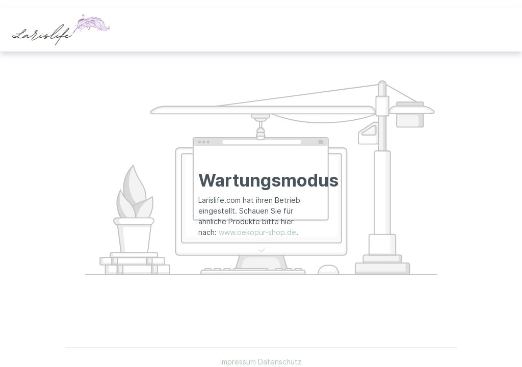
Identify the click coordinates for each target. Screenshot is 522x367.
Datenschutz (280, 361)
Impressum (239, 361)
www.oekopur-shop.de (257, 232)
